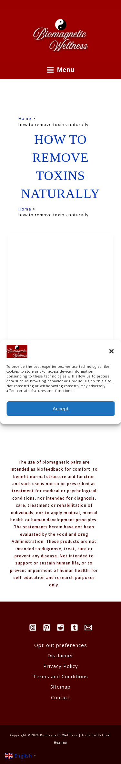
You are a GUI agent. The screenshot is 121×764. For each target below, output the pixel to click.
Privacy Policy (60, 666)
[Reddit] (60, 627)
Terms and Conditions (60, 676)
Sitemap (60, 686)
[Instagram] (32, 627)
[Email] (88, 627)
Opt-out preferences (60, 645)
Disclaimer (60, 655)
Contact (60, 697)
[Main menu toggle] (60, 70)
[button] (111, 357)
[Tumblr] (74, 627)
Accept (60, 414)
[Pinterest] (46, 627)
